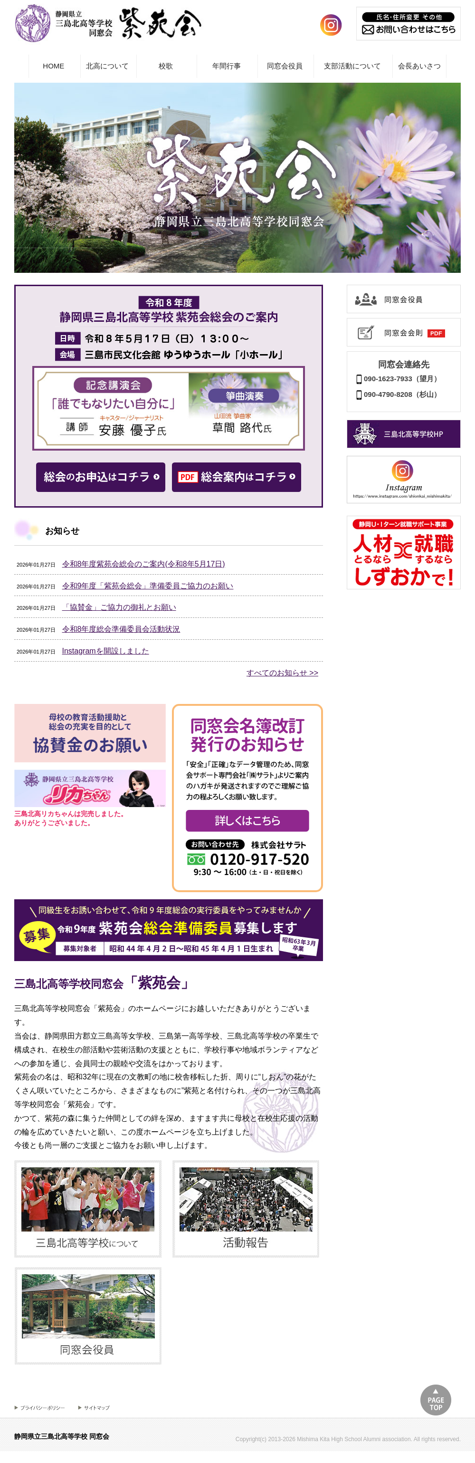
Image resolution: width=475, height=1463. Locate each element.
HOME (53, 66)
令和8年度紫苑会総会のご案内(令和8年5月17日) (143, 564)
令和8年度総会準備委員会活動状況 (121, 629)
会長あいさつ (419, 66)
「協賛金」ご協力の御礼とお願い (119, 607)
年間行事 (226, 66)
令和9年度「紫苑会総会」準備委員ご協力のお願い (148, 586)
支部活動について (352, 66)
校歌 (166, 66)
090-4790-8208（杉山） (397, 394)
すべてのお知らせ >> (282, 673)
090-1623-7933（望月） (397, 379)
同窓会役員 (285, 66)
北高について (107, 66)
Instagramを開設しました (105, 651)
